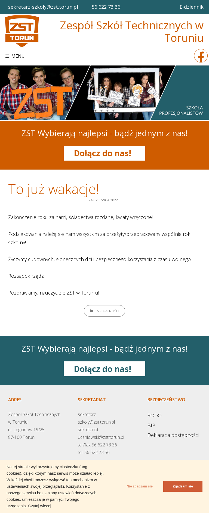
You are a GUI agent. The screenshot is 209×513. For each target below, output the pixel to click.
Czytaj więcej (39, 506)
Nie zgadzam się (140, 486)
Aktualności (108, 310)
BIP (151, 425)
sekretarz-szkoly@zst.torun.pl (43, 7)
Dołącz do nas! (105, 153)
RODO (154, 415)
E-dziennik (192, 7)
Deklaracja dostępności (173, 435)
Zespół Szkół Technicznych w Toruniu (132, 31)
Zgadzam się (183, 486)
